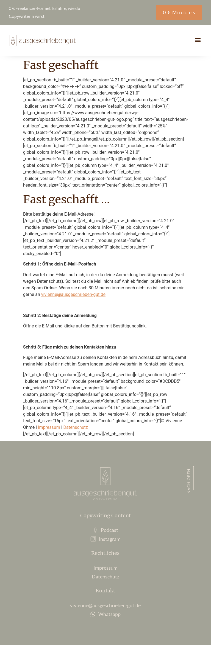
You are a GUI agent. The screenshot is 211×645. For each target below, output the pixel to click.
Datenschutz (75, 427)
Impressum (49, 427)
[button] (197, 39)
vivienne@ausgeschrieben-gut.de (73, 294)
